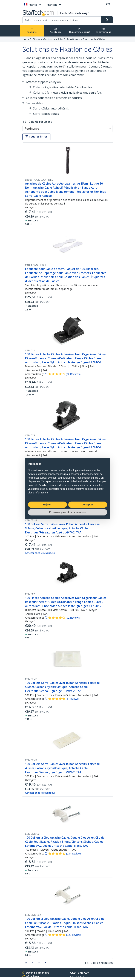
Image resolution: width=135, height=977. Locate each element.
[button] (110, 128)
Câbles (36, 39)
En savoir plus (103, 30)
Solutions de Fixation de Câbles (86, 39)
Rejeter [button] (47, 504)
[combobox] (67, 128)
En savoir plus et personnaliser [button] (67, 512)
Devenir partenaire (37, 972)
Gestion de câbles (53, 39)
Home (26, 39)
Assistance (56, 30)
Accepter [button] (87, 504)
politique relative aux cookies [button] (82, 488)
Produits (31, 30)
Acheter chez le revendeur (40, 553)
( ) (73, 374)
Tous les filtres (36, 136)
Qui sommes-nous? (79, 30)
